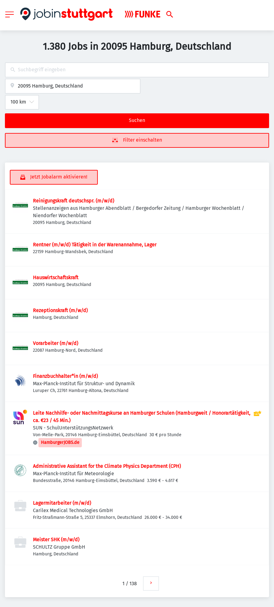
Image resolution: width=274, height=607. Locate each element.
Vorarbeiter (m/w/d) (55, 343)
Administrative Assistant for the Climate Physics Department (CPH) (107, 466)
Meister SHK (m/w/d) (56, 539)
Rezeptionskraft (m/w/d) (60, 310)
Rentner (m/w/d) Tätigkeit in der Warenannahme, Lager (95, 245)
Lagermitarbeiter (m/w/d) (62, 503)
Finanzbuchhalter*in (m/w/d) (65, 376)
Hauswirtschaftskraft (55, 277)
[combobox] (137, 69)
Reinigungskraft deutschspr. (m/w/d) (73, 201)
